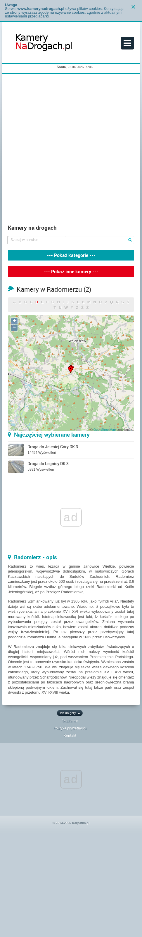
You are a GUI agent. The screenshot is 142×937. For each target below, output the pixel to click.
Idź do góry (68, 713)
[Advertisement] (71, 150)
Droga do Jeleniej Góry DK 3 (52, 446)
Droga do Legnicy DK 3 (48, 463)
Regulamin (69, 720)
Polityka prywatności (69, 728)
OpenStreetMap (104, 429)
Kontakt (70, 735)
